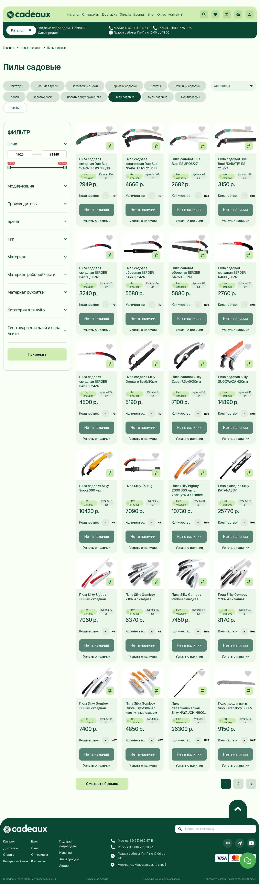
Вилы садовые (157, 97)
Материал (17, 256)
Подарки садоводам (54, 28)
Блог (151, 14)
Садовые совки (43, 97)
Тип (11, 239)
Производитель (22, 203)
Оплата (125, 14)
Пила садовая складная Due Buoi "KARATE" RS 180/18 (94, 163)
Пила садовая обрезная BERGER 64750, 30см (186, 272)
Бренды (139, 14)
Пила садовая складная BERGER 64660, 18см (232, 272)
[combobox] (233, 86)
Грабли (14, 97)
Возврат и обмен (15, 861)
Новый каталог (31, 47)
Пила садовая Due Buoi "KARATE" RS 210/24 (232, 163)
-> (251, 783)
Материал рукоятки (26, 292)
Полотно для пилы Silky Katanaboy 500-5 (235, 705)
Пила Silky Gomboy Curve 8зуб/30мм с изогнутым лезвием (141, 708)
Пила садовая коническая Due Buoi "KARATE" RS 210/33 (142, 163)
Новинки (78, 28)
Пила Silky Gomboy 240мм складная (186, 597)
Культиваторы (190, 97)
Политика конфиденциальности (161, 879)
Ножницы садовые (187, 86)
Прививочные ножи (85, 86)
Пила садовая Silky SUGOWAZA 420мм (233, 379)
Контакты (176, 14)
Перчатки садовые (124, 86)
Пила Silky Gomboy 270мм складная (232, 597)
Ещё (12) (15, 108)
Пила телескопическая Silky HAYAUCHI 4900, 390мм (188, 708)
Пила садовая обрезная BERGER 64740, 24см (140, 272)
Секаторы (16, 86)
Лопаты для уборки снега (84, 97)
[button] (204, 14)
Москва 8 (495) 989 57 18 (129, 28)
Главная (8, 47)
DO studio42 (249, 879)
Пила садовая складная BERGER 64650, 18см (93, 272)
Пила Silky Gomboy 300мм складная (94, 705)
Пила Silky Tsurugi (139, 486)
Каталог (73, 14)
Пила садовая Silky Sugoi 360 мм (94, 488)
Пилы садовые (124, 97)
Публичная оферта (97, 879)
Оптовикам (90, 14)
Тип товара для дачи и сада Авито (34, 330)
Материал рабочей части (31, 274)
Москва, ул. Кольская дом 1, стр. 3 (138, 865)
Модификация (21, 186)
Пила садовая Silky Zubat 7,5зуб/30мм (186, 379)
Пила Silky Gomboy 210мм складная (140, 597)
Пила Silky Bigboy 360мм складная (92, 597)
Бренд (13, 221)
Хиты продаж (48, 33)
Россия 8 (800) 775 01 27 (173, 28)
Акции (64, 866)
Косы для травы (47, 86)
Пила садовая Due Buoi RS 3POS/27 (186, 161)
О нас (161, 14)
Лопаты (156, 86)
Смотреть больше (102, 783)
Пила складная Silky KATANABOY (233, 488)
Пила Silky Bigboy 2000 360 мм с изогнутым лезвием (187, 490)
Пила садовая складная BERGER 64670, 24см (93, 381)
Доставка (109, 14)
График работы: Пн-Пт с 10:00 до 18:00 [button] (139, 33)
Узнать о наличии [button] (96, 221)
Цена (12, 144)
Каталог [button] (21, 30)
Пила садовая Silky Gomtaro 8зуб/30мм (141, 379)
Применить (37, 354)
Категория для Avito (26, 309)
